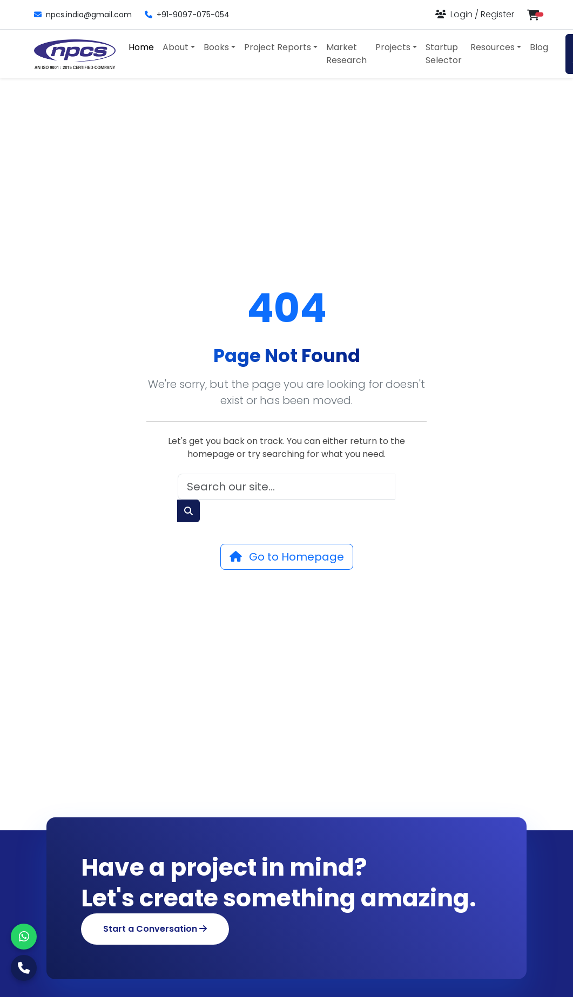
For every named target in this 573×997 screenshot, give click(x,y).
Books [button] (216, 47)
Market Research (346, 53)
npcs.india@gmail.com (83, 14)
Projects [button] (392, 47)
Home (141, 47)
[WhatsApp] (24, 937)
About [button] (175, 47)
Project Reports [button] (277, 47)
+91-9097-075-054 (187, 14)
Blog (539, 47)
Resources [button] (492, 47)
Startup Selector (444, 53)
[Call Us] (24, 968)
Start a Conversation (155, 929)
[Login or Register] (474, 14)
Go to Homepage (287, 556)
